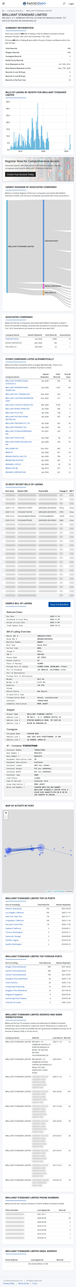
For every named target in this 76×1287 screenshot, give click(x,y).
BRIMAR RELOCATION (14, 460)
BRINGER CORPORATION (16, 472)
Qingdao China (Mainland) (16, 990)
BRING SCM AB (12, 468)
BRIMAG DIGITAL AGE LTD (16, 456)
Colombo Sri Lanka (13, 1002)
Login (71, 3)
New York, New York (14, 916)
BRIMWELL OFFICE (13, 464)
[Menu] (3, 3)
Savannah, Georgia (13, 936)
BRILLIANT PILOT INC (14, 412)
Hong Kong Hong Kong (15, 986)
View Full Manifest (59, 604)
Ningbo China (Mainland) (16, 966)
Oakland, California (13, 928)
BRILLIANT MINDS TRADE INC (18, 408)
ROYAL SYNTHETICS (53, 286)
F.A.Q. (34, 1283)
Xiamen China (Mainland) (16, 971)
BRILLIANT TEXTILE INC (15, 438)
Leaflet (48, 891)
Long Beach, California (15, 920)
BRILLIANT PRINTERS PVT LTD (18, 423)
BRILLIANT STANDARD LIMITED (21, 246)
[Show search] (64, 3)
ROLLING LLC (50, 292)
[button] (6, 813)
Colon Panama (11, 982)
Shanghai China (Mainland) (16, 978)
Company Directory (15, 10)
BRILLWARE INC (12, 448)
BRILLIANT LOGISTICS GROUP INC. (20, 405)
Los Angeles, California (15, 912)
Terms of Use (23, 1283)
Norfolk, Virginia (12, 940)
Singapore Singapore (14, 994)
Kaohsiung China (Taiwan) (16, 998)
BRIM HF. (9, 452)
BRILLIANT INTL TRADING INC (18, 394)
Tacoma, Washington (14, 932)
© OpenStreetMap (58, 891)
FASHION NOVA (51, 241)
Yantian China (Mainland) (16, 974)
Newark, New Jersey (14, 908)
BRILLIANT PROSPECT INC (16, 427)
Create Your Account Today (20, 174)
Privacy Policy (8, 1283)
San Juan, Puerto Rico (14, 924)
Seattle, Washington (14, 944)
